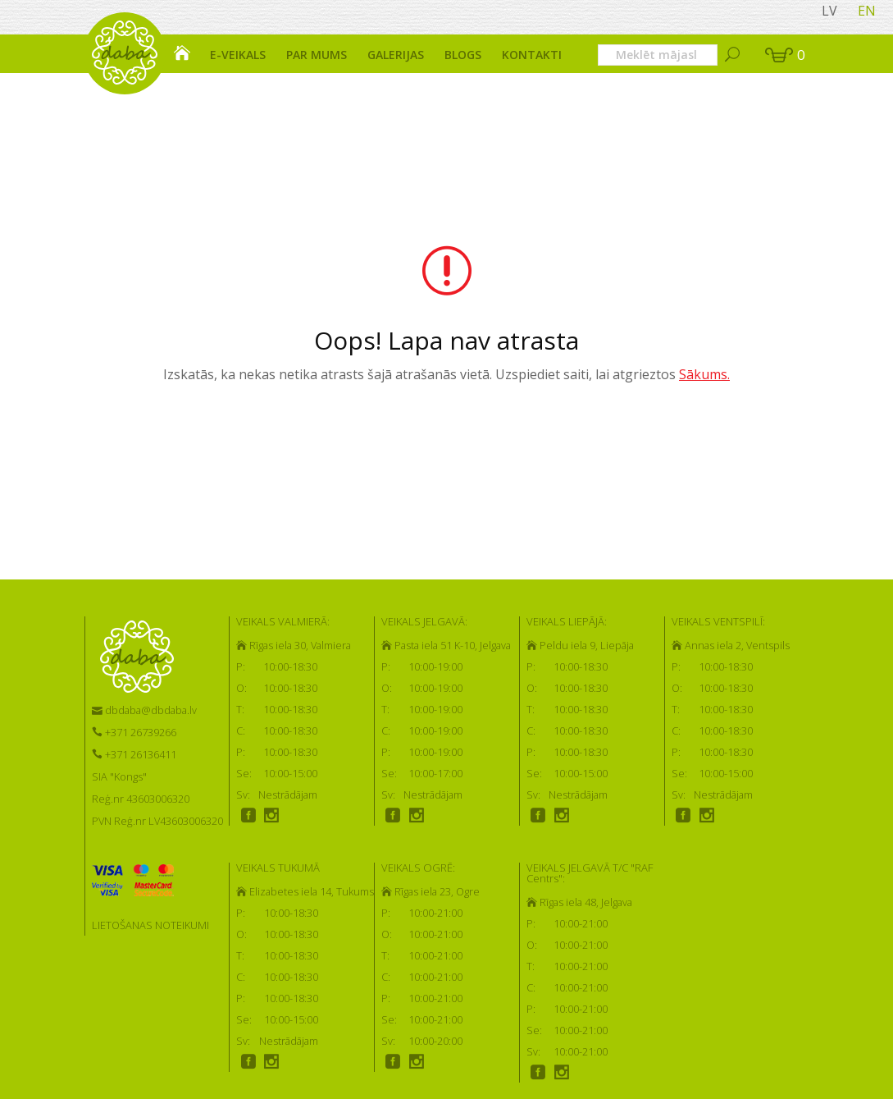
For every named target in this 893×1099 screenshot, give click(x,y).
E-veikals (238, 54)
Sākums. (704, 374)
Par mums (316, 54)
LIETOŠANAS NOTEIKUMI (150, 925)
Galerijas (395, 54)
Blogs (462, 54)
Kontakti (532, 54)
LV (829, 11)
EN (867, 11)
